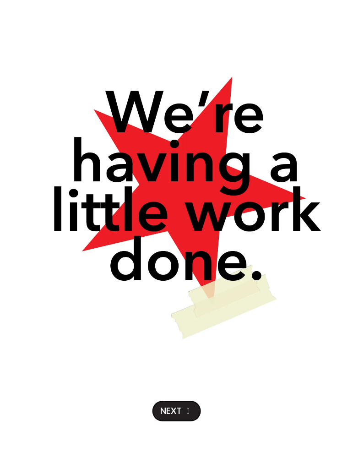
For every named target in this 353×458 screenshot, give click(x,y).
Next (171, 411)
